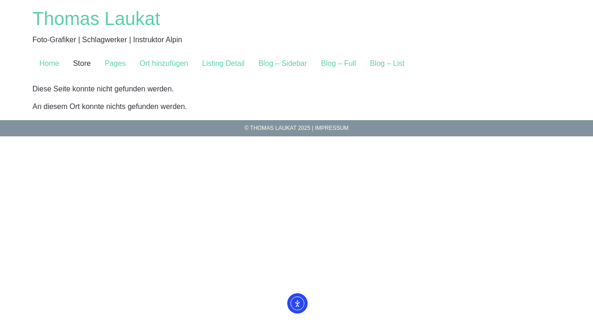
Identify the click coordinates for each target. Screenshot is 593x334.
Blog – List (387, 63)
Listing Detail (223, 63)
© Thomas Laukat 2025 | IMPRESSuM (297, 128)
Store (82, 63)
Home (49, 63)
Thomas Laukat (96, 18)
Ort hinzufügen (163, 63)
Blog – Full (338, 63)
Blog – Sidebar (283, 63)
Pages (115, 63)
